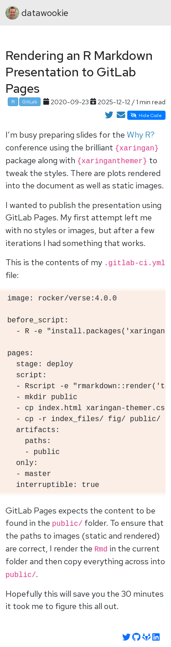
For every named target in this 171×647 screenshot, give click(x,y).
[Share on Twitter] (109, 115)
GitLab (29, 101)
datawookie (36, 13)
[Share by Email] (121, 115)
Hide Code (146, 115)
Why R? (141, 134)
